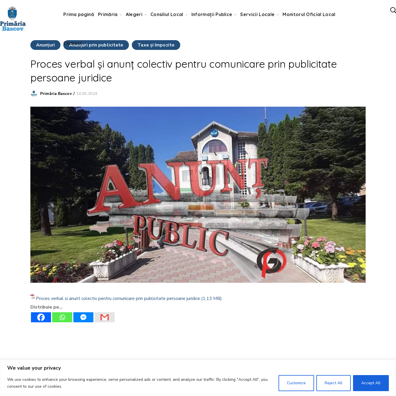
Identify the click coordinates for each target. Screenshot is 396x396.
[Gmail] (105, 317)
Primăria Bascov (56, 93)
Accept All (371, 383)
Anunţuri (45, 45)
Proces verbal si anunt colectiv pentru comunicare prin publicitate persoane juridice (118, 298)
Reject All (333, 383)
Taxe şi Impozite (156, 45)
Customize (296, 383)
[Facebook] (41, 317)
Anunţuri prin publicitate (96, 45)
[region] (198, 378)
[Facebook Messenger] (83, 317)
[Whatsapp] (62, 317)
